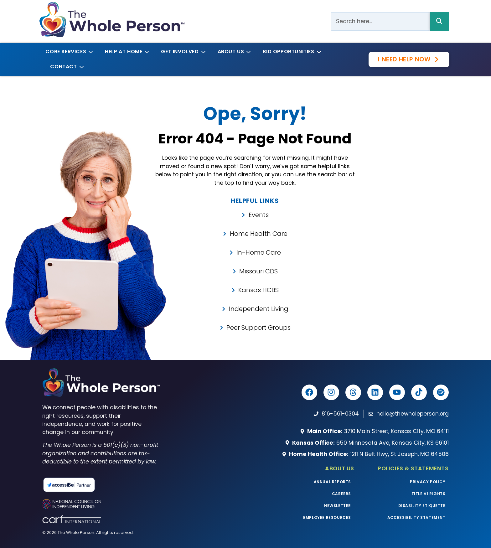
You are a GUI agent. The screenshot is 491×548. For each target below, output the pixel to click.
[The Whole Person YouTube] (397, 392)
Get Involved (182, 51)
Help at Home (126, 51)
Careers (341, 493)
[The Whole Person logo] (112, 20)
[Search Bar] (380, 21)
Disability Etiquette (422, 505)
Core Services (68, 51)
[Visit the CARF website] (101, 519)
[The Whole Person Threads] (353, 392)
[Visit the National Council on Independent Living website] (101, 504)
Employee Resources (327, 517)
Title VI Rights (428, 493)
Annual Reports (332, 481)
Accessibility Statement (416, 517)
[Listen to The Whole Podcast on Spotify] (441, 392)
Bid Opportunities (291, 51)
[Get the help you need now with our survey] (409, 59)
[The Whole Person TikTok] (419, 392)
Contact (65, 66)
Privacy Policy (427, 481)
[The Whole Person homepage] (101, 382)
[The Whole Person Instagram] (331, 392)
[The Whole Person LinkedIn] (375, 392)
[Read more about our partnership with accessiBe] (95, 485)
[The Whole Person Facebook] (309, 392)
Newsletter (337, 505)
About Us (233, 51)
